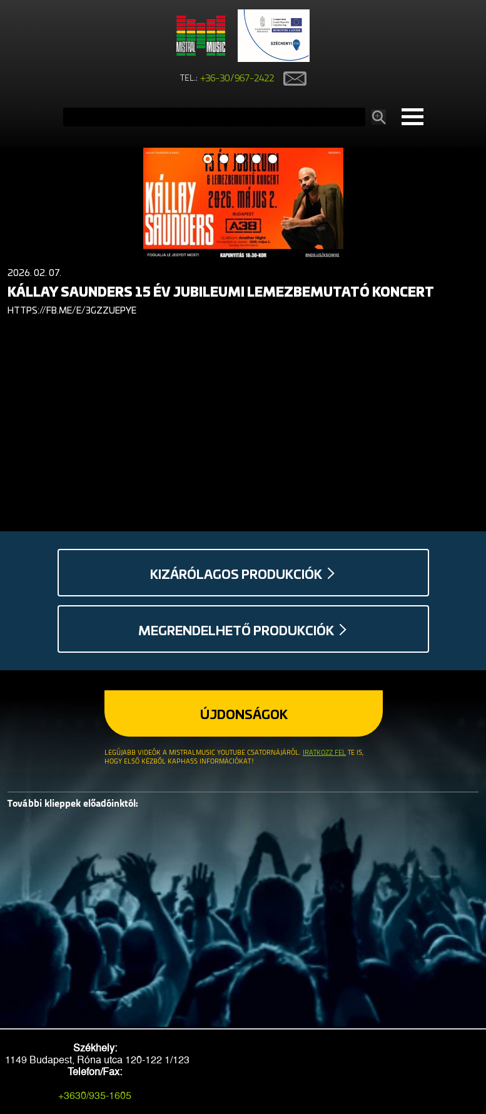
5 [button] (272, 159)
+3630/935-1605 (94, 1095)
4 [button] (256, 159)
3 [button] (240, 159)
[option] (243, 235)
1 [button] (207, 159)
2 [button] (223, 159)
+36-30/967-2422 (237, 79)
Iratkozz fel (324, 753)
